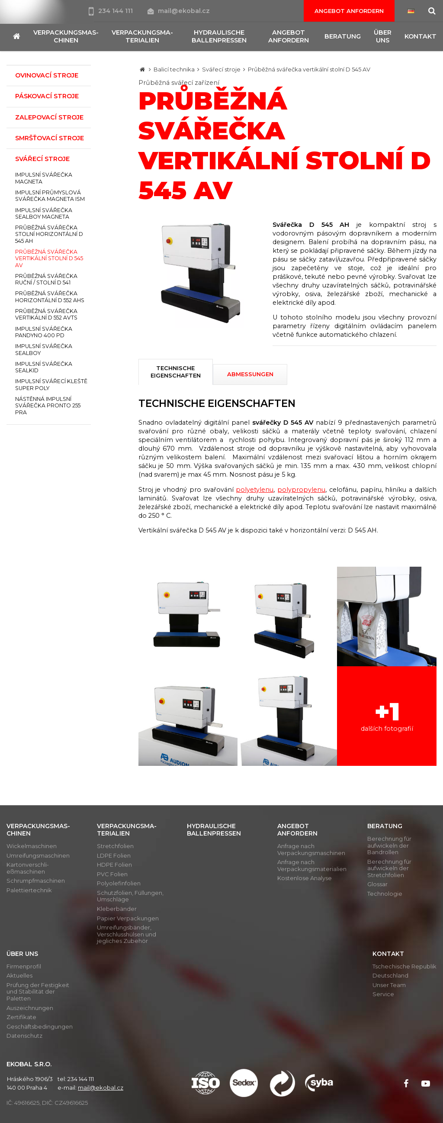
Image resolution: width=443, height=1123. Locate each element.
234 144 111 (112, 11)
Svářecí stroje (221, 69)
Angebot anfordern (349, 10)
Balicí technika (174, 69)
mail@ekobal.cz (179, 11)
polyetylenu (254, 490)
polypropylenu (301, 490)
